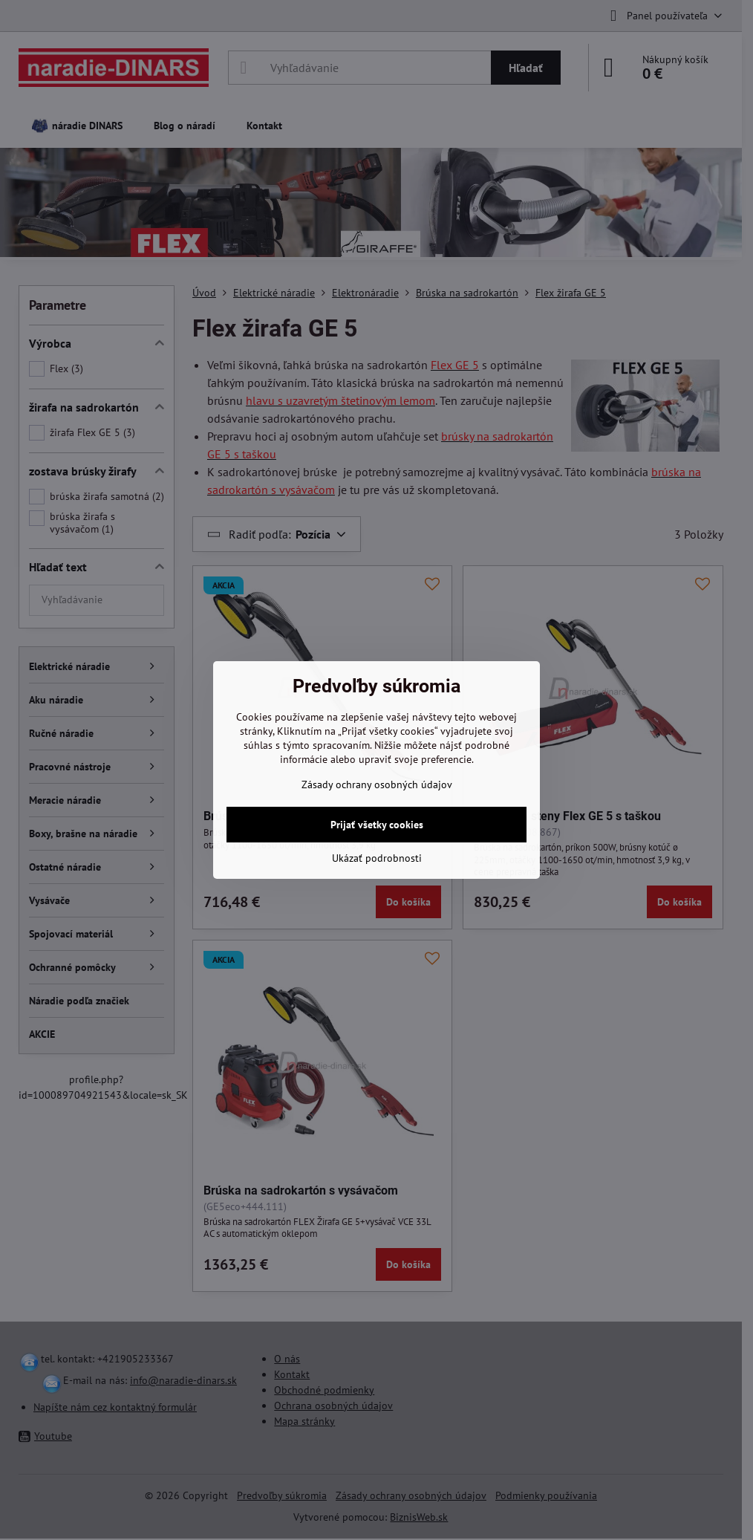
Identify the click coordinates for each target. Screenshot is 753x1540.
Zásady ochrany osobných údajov (376, 784)
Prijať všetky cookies (376, 824)
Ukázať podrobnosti (377, 858)
